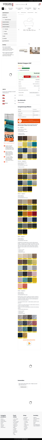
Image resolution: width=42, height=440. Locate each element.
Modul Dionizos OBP (11, 72)
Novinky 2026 (5, 17)
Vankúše (5, 38)
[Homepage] (3, 9)
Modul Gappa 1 (21, 365)
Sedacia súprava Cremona (21, 402)
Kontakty (26, 421)
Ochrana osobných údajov (26, 428)
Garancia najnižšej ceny (28, 9)
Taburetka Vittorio (11, 81)
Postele (4, 36)
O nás (5, 9)
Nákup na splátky (34, 9)
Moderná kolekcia (6, 22)
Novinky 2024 (3, 420)
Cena (3, 97)
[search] (26, 4)
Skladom (5, 14)
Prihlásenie (31, 0)
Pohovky (5, 29)
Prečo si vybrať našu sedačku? (19, 9)
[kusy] (20, 374)
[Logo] (8, 4)
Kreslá (5, 31)
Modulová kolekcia (6, 26)
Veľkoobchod (6, 40)
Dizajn (3, 94)
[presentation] (19, 30)
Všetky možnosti (5, 103)
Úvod (18, 12)
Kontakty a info (26, 419)
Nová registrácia (37, 0)
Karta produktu (21, 102)
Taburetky (5, 33)
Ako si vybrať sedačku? (10, 9)
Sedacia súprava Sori (34, 401)
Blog (39, 8)
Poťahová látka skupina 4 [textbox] (34, 92)
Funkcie (3, 100)
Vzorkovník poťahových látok (15, 432)
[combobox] (34, 93)
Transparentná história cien (23, 70)
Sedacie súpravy (7, 19)
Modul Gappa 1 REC (33, 365)
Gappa (36, 12)
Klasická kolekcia (6, 24)
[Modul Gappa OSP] (29, 24)
